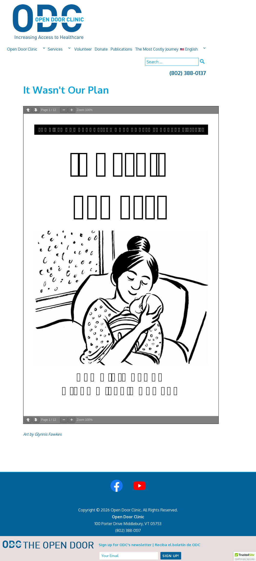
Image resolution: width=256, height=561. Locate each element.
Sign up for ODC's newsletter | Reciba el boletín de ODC (149, 544)
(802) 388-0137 (187, 72)
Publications (121, 49)
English (189, 49)
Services (55, 49)
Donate (101, 49)
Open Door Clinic (22, 49)
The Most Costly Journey (156, 49)
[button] (245, 556)
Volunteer (83, 49)
